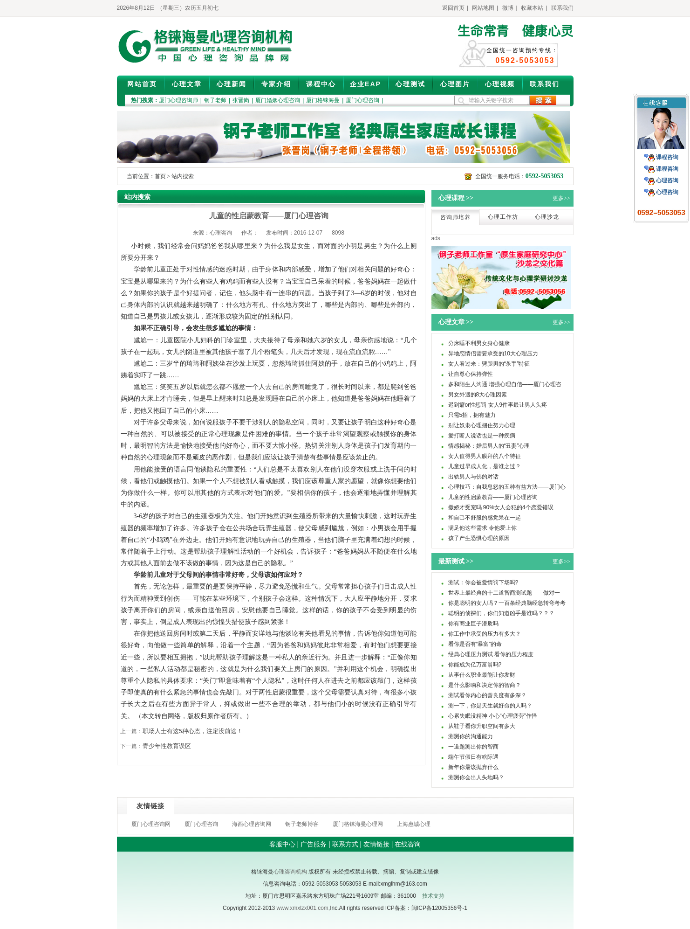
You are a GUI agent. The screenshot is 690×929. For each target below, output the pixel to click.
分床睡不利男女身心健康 (479, 343)
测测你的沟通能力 (470, 736)
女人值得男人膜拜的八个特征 (484, 456)
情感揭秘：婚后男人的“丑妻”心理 (489, 446)
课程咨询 (667, 157)
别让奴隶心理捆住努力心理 (481, 425)
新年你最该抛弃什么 (473, 767)
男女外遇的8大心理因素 (477, 394)
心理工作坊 (503, 217)
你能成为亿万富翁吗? (475, 664)
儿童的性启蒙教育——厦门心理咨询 (493, 497)
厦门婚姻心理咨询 (277, 100)
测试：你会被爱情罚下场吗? (483, 582)
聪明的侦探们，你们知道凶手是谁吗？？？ (501, 613)
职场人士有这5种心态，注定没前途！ (193, 731)
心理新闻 (231, 84)
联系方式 (345, 844)
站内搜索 (182, 176)
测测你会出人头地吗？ (476, 777)
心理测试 (410, 84)
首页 (160, 176)
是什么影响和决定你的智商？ (484, 685)
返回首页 (453, 8)
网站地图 (483, 8)
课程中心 (321, 84)
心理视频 (500, 84)
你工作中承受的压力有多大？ (484, 634)
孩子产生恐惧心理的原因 (479, 538)
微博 (507, 8)
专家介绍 (276, 84)
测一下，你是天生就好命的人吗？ (490, 705)
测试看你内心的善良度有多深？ (487, 695)
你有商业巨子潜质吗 (473, 623)
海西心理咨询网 (251, 824)
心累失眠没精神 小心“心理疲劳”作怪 (492, 716)
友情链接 (376, 844)
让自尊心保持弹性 (470, 374)
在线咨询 (408, 844)
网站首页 (142, 84)
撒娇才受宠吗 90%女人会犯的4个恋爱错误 (500, 507)
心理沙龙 (547, 217)
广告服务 (314, 844)
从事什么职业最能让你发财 (481, 675)
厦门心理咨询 (362, 100)
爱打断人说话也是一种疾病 (481, 435)
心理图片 (455, 84)
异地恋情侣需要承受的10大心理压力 (493, 353)
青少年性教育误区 (167, 745)
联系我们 (562, 8)
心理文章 (187, 84)
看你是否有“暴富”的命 (475, 644)
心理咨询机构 (290, 871)
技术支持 (433, 896)
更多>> (561, 198)
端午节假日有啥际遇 (473, 757)
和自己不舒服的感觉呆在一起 (484, 517)
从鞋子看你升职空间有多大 (481, 726)
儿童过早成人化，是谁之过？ (484, 466)
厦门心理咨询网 (151, 824)
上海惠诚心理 (413, 824)
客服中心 (282, 844)
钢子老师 (215, 100)
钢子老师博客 (302, 824)
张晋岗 (240, 100)
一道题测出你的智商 (473, 746)
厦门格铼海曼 (323, 100)
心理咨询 (667, 180)
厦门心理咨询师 (178, 100)
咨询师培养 (455, 217)
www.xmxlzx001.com (302, 908)
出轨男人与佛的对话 (473, 476)
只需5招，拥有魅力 (472, 415)
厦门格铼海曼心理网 (358, 824)
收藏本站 (532, 8)
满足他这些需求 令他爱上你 (482, 528)
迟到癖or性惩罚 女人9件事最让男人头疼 (497, 405)
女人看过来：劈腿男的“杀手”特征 (489, 364)
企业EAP (365, 84)
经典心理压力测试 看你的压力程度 (490, 654)
